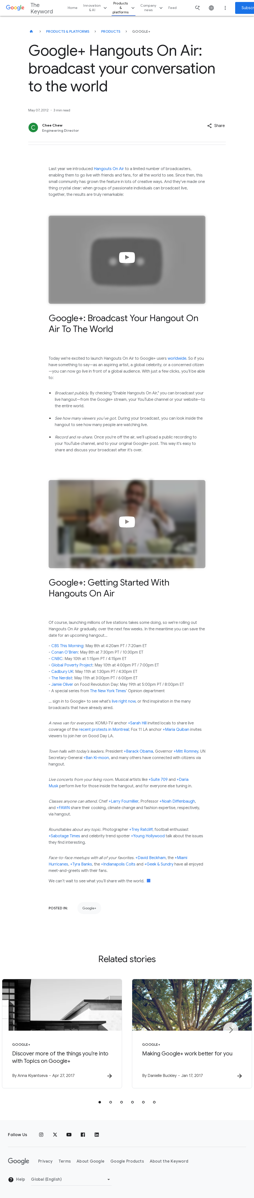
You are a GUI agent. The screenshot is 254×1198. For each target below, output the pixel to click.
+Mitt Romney (186, 751)
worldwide (177, 358)
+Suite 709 (158, 779)
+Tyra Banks (81, 864)
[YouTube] (69, 1135)
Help (16, 1180)
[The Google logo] (18, 1161)
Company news (152, 7)
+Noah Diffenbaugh (177, 801)
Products (110, 31)
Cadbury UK (62, 671)
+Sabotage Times (64, 836)
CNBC (57, 658)
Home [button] (72, 8)
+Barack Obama (138, 751)
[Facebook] (83, 1135)
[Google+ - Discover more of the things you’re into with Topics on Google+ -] (62, 1033)
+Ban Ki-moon (96, 757)
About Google (90, 1161)
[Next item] (230, 1029)
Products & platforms (124, 7)
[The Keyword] (31, 31)
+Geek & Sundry (158, 864)
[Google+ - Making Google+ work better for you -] (192, 1033)
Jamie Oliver (62, 684)
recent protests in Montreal (104, 729)
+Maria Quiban (176, 729)
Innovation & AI (95, 7)
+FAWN (63, 807)
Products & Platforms (67, 31)
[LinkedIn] (97, 1135)
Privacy (45, 1161)
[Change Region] (71, 1179)
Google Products (127, 1161)
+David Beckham (150, 857)
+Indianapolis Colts (118, 864)
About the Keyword (169, 1161)
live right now (123, 701)
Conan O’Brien (64, 652)
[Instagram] (41, 1135)
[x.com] (55, 1135)
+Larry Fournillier (123, 801)
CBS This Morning (67, 645)
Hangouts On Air (109, 168)
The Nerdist (61, 678)
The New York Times (108, 690)
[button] (216, 125)
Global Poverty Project (72, 665)
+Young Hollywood (148, 836)
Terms (65, 1161)
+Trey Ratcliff (141, 829)
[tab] (99, 1102)
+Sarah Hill (137, 723)
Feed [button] (172, 8)
